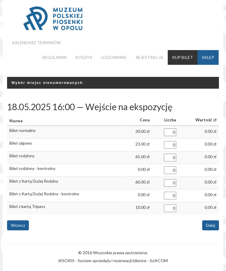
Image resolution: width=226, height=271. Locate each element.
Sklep (208, 57)
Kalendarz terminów (36, 42)
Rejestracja (149, 57)
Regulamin (54, 57)
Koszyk (83, 57)
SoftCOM (159, 260)
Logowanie (114, 57)
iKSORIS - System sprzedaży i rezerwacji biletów (102, 260)
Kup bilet (182, 57)
